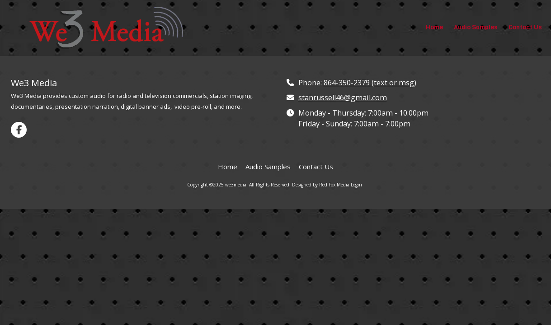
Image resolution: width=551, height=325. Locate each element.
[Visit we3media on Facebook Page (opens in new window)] (19, 130)
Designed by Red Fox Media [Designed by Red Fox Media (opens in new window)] (320, 184)
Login (356, 184)
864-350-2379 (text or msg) (370, 83)
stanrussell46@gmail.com (342, 97)
